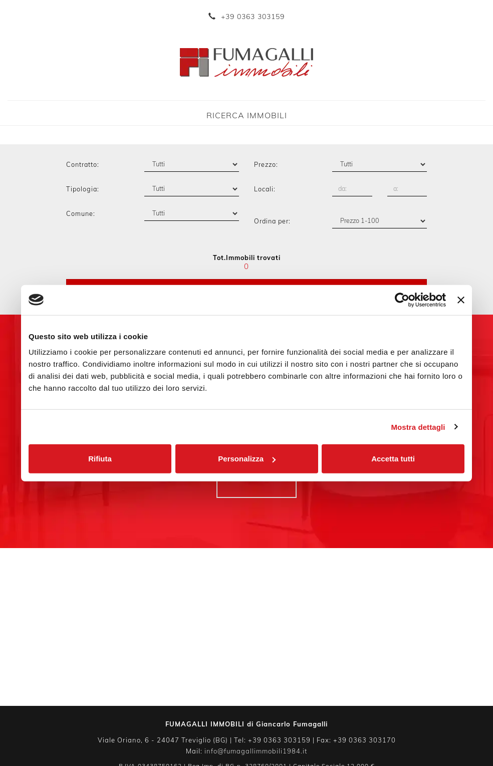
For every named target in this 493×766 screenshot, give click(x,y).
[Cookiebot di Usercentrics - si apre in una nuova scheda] (402, 299)
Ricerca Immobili (246, 115)
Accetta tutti (393, 458)
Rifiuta (100, 458)
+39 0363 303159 (253, 16)
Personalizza (247, 458)
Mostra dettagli (418, 426)
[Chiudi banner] (460, 299)
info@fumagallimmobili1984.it (255, 751)
